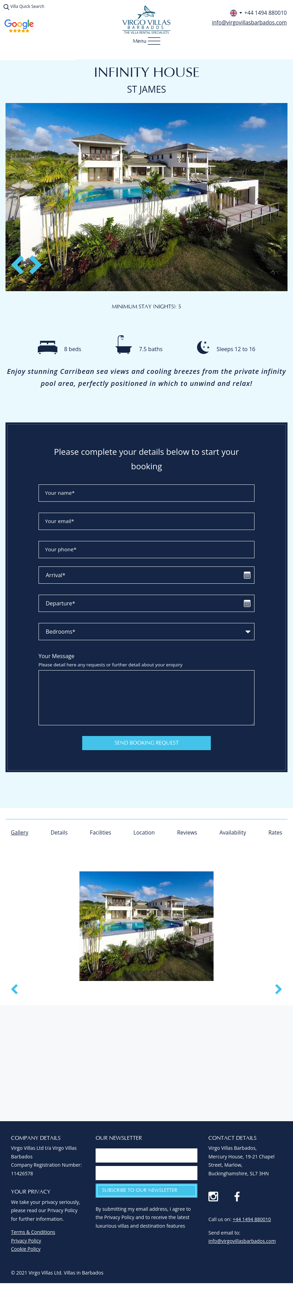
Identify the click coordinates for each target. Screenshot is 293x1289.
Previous (22, 262)
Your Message (146, 660)
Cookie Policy (26, 1252)
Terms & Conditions (33, 1235)
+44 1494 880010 (252, 1223)
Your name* (60, 493)
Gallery (20, 833)
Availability (232, 833)
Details (59, 833)
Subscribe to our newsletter (139, 1194)
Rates (275, 833)
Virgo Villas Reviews (18, 25)
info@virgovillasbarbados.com (248, 23)
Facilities (100, 833)
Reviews (187, 833)
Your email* (60, 521)
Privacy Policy (26, 1244)
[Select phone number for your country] (234, 13)
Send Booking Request (146, 743)
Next (34, 262)
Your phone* (61, 550)
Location (144, 833)
